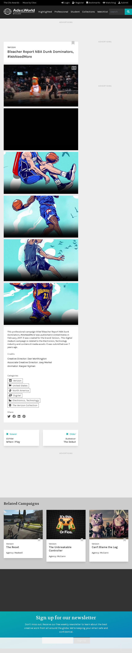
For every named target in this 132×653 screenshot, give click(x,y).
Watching (109, 2)
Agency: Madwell (14, 552)
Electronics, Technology (24, 400)
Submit (123, 2)
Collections (88, 11)
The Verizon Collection (23, 405)
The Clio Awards (11, 2)
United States (18, 385)
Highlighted (45, 11)
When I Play (13, 441)
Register (78, 2)
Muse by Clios (29, 2)
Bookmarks (93, 2)
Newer (11, 434)
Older (71, 434)
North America (19, 390)
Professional (61, 11)
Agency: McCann (57, 556)
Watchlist (102, 11)
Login (65, 2)
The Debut (70, 441)
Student (75, 11)
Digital (15, 395)
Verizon (11, 47)
